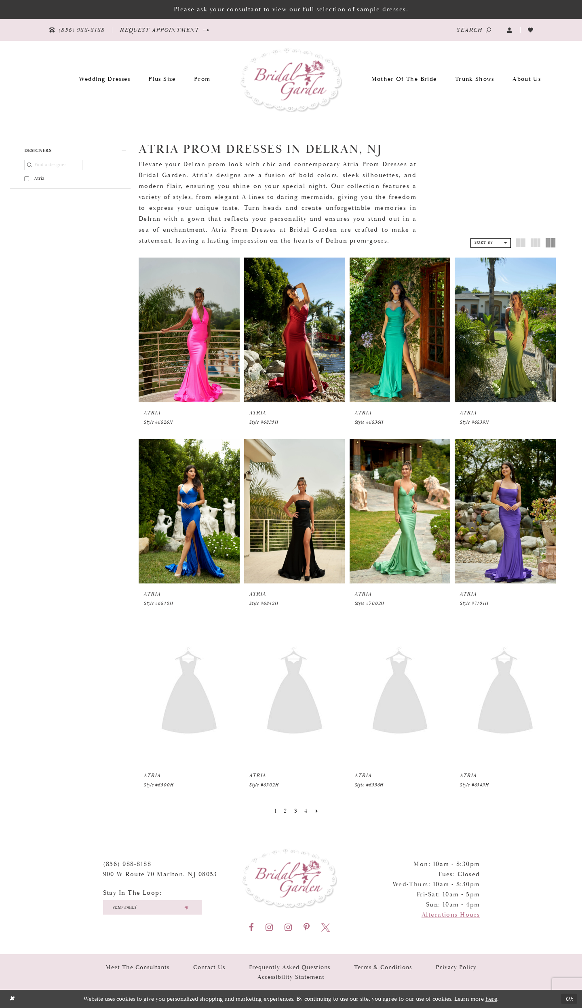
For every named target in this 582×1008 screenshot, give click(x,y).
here (491, 999)
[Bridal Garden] (291, 79)
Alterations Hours (451, 914)
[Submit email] (186, 907)
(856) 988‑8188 (127, 864)
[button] (509, 30)
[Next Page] (316, 811)
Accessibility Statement (291, 977)
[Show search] (474, 30)
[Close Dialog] (12, 999)
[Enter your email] (152, 907)
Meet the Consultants (137, 967)
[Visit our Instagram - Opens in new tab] (269, 927)
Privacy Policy (456, 967)
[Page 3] (296, 811)
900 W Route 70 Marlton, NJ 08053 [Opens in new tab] (160, 874)
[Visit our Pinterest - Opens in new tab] (307, 927)
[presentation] (189, 330)
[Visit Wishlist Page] (530, 30)
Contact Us (209, 967)
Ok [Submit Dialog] (569, 999)
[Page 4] (306, 811)
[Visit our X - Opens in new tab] (325, 927)
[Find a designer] (53, 165)
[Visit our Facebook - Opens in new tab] (251, 927)
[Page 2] (285, 811)
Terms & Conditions (383, 967)
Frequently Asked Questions (289, 967)
